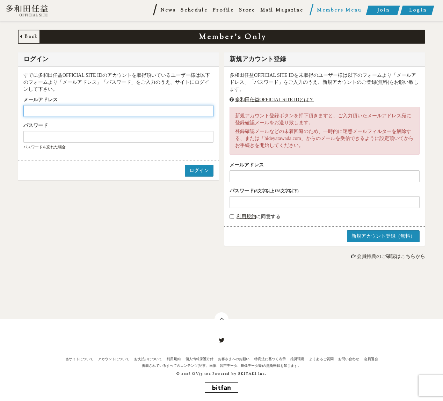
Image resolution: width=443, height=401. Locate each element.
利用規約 (246, 216)
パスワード (35, 125)
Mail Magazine (281, 10)
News (168, 10)
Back (29, 37)
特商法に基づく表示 (270, 359)
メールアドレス (40, 99)
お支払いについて (148, 359)
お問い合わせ (348, 359)
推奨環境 (297, 359)
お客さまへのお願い (233, 359)
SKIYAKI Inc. (252, 374)
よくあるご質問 (321, 359)
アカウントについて (113, 359)
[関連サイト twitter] (221, 340)
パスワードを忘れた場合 (44, 147)
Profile (223, 10)
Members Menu (339, 10)
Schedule (194, 10)
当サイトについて (79, 359)
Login (418, 10)
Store (247, 10)
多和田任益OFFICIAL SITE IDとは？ (274, 99)
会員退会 (371, 359)
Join (383, 10)
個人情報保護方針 (199, 359)
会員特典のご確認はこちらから (391, 256)
